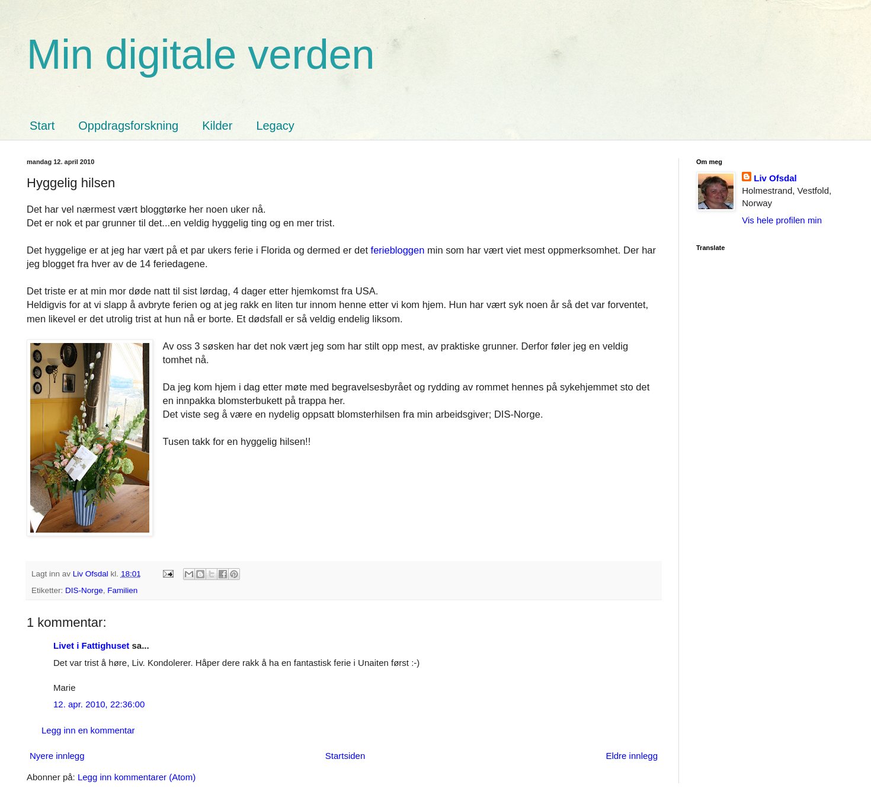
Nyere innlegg (57, 756)
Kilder (217, 125)
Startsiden (345, 756)
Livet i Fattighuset (91, 645)
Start (42, 125)
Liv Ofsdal (775, 178)
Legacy (275, 125)
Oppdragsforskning (128, 125)
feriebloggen (399, 250)
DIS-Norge (84, 590)
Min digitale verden (201, 54)
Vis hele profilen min (782, 220)
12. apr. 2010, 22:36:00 (99, 704)
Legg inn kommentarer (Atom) (137, 777)
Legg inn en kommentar (88, 730)
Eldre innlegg (632, 756)
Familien (122, 590)
